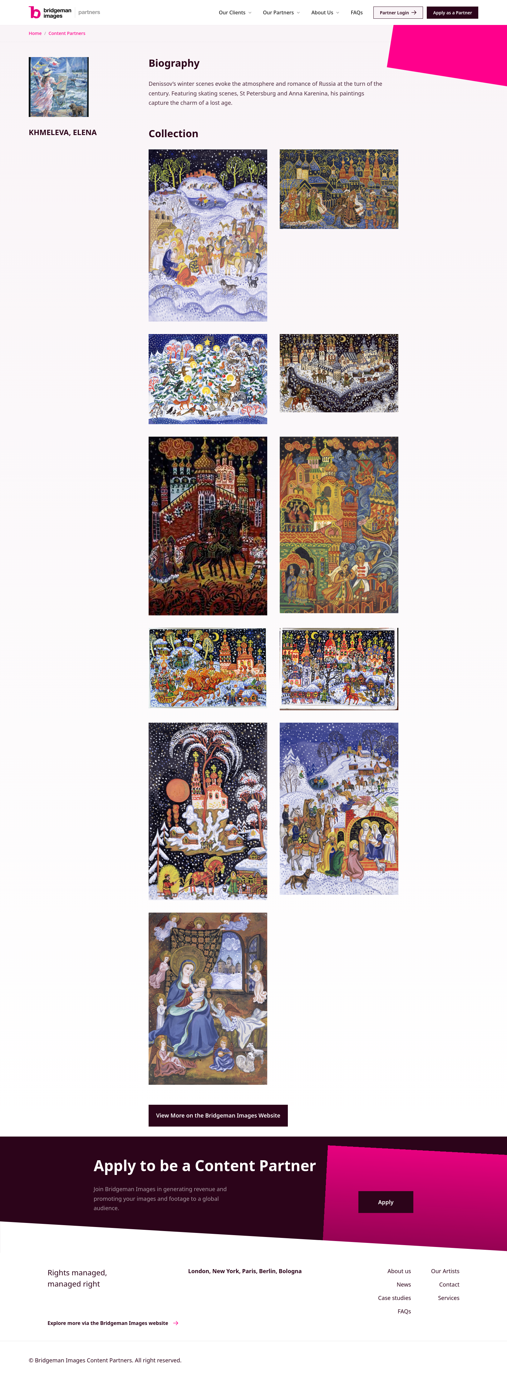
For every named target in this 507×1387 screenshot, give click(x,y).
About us (399, 1271)
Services (449, 1298)
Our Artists (445, 1271)
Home (35, 33)
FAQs (357, 12)
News (403, 1284)
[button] (235, 12)
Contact (449, 1284)
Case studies (394, 1298)
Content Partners (66, 33)
